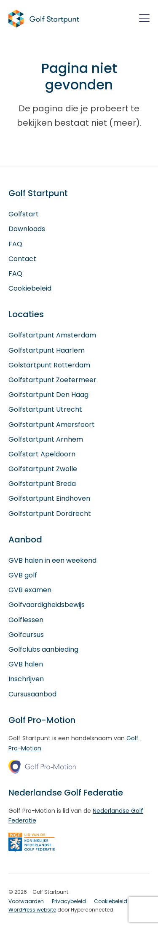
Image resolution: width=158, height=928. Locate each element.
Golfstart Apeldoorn (41, 454)
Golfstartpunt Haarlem (46, 350)
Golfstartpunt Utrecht (45, 409)
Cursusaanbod (32, 694)
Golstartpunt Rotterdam (49, 365)
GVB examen (29, 590)
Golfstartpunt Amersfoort (51, 424)
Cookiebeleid (29, 288)
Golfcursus (26, 634)
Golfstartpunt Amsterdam (52, 335)
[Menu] (144, 19)
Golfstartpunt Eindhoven (49, 498)
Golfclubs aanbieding (43, 649)
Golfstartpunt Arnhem (45, 439)
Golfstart (23, 214)
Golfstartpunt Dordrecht (49, 513)
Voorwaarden (26, 901)
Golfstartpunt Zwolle (42, 469)
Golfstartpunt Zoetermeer (52, 380)
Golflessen (25, 620)
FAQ (15, 244)
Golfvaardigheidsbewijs (46, 605)
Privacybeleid (69, 901)
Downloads (26, 229)
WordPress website (32, 909)
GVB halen (25, 664)
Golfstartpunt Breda (42, 483)
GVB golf (22, 575)
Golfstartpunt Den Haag (48, 394)
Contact (22, 259)
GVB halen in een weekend (52, 560)
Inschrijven (26, 679)
